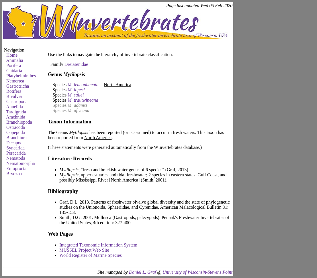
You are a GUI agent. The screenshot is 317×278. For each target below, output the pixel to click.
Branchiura (16, 137)
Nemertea (15, 80)
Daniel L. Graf (142, 272)
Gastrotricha (17, 86)
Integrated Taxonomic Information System (98, 244)
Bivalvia (14, 96)
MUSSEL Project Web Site (84, 250)
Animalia (14, 60)
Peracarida (16, 153)
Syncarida (15, 147)
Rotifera (13, 91)
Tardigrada (16, 111)
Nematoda (15, 158)
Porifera (13, 65)
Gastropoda (17, 101)
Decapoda (15, 142)
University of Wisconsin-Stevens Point (197, 272)
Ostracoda (15, 127)
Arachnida (15, 117)
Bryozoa (14, 173)
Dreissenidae (76, 64)
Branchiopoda (19, 122)
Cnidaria (14, 70)
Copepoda (15, 132)
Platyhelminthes (21, 75)
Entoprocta (16, 168)
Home (11, 55)
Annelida (14, 106)
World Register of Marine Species (90, 255)
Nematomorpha (20, 163)
